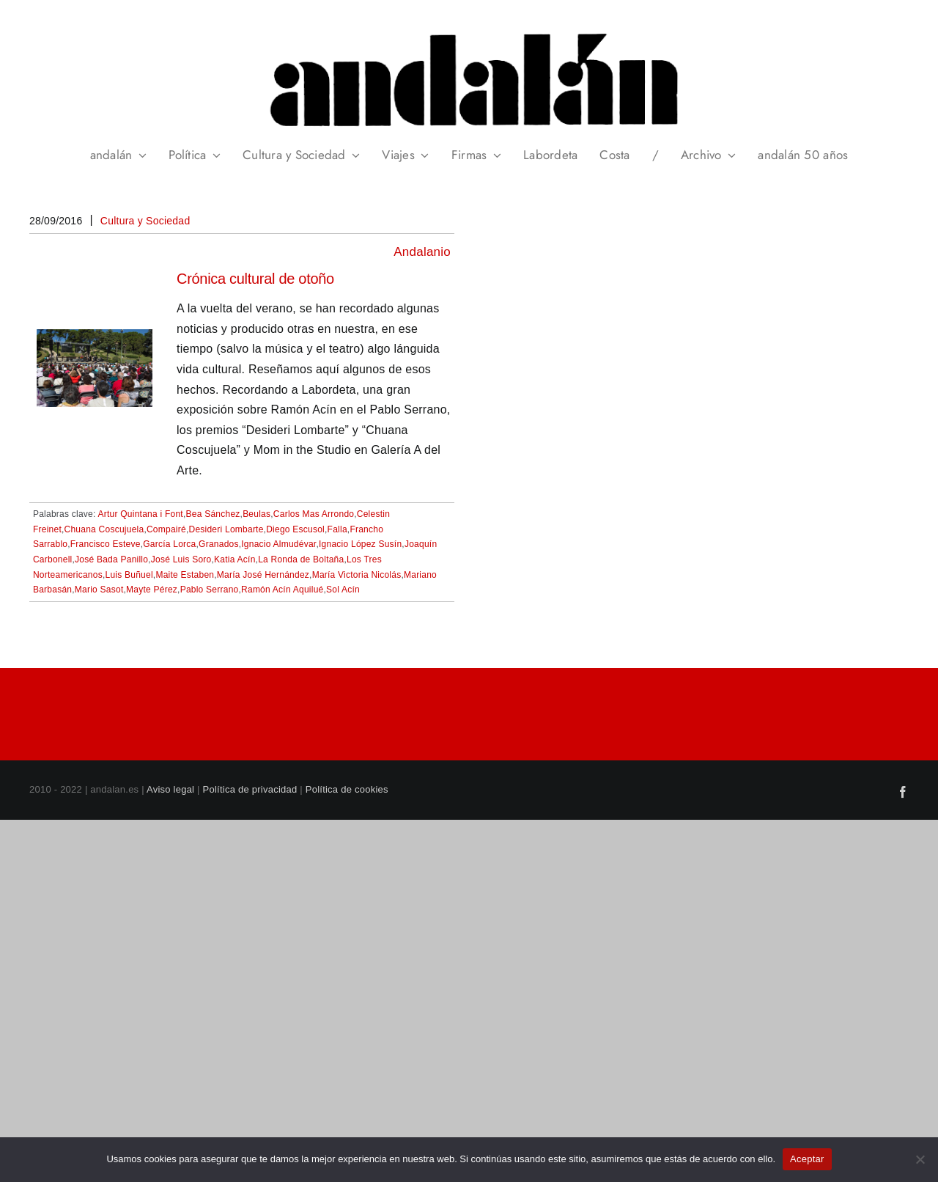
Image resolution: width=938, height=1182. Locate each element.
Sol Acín (343, 589)
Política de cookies (347, 789)
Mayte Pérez (151, 589)
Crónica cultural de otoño (255, 279)
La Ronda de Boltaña (301, 559)
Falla (337, 529)
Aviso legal (170, 789)
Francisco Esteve (105, 544)
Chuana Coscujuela (104, 529)
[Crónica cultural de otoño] (94, 339)
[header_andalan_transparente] (469, 29)
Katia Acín (234, 559)
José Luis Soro (181, 559)
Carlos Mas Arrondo (313, 514)
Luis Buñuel (129, 575)
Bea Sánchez (213, 514)
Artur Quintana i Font (140, 514)
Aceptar (807, 1158)
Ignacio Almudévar (278, 544)
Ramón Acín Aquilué (282, 589)
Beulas (256, 514)
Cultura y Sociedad (145, 221)
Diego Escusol (295, 529)
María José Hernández (263, 575)
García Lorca (169, 544)
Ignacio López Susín (360, 544)
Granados (219, 544)
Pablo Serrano (209, 589)
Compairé (166, 529)
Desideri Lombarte (225, 529)
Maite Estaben (184, 575)
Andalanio (422, 252)
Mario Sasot (99, 589)
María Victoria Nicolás (357, 575)
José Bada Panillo (111, 559)
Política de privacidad (250, 789)
